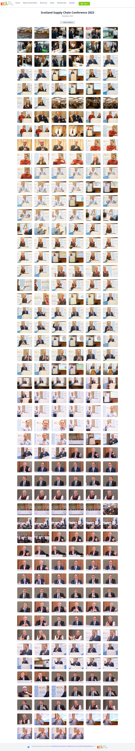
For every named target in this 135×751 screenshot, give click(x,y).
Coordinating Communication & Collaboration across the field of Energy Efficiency (71, 746)
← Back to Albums (67, 22)
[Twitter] (28, 747)
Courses (72, 3)
